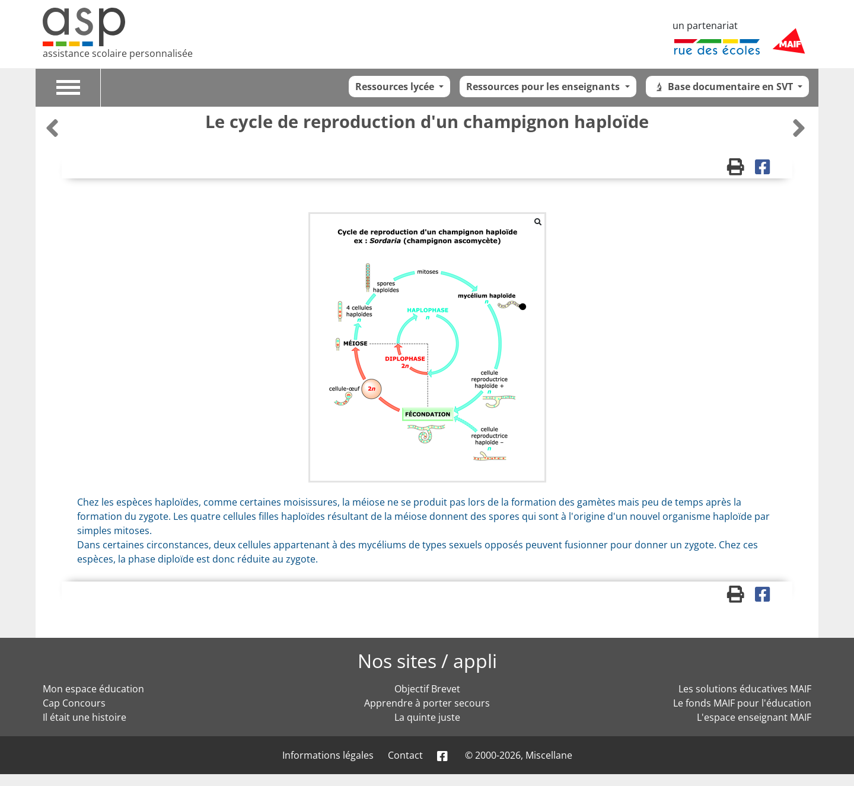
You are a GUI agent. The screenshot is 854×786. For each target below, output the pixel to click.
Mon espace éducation (93, 688)
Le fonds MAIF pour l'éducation (742, 703)
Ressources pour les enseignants (544, 86)
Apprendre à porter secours (427, 703)
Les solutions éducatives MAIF (744, 688)
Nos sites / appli (427, 660)
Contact (405, 755)
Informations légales (328, 755)
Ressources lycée (395, 86)
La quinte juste (427, 717)
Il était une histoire (84, 717)
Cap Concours (74, 703)
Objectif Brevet (427, 688)
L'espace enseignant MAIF (754, 717)
